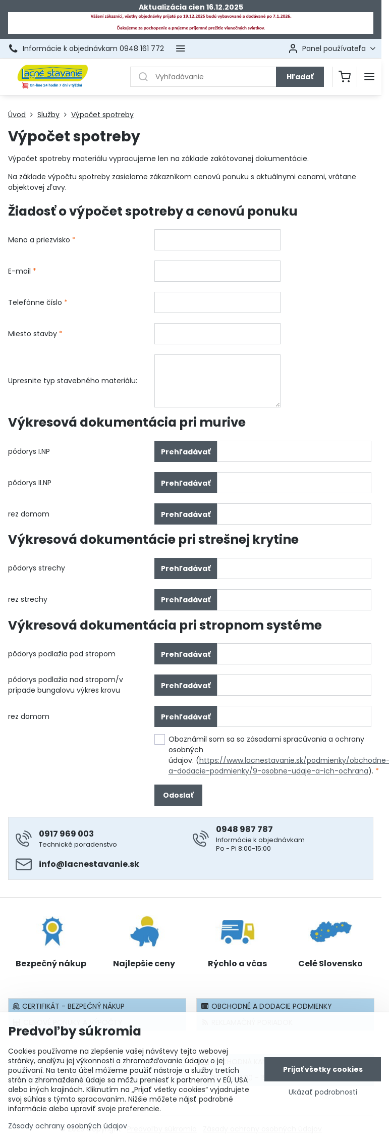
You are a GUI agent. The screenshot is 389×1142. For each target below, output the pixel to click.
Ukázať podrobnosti (323, 1093)
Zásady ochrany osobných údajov (67, 1126)
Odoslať (178, 795)
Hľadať (300, 77)
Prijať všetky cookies (323, 1070)
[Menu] (369, 77)
